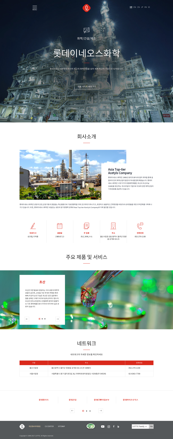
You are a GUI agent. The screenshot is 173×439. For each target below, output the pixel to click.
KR (131, 7)
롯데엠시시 (43, 400)
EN (134, 7)
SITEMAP (61, 426)
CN (138, 7)
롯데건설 (72, 400)
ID (149, 7)
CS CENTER (49, 426)
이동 (152, 426)
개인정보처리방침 (34, 426)
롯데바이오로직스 (130, 400)
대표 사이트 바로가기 (87, 86)
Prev (27, 319)
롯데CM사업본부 (101, 400)
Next (57, 319)
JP (142, 7)
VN (145, 7)
